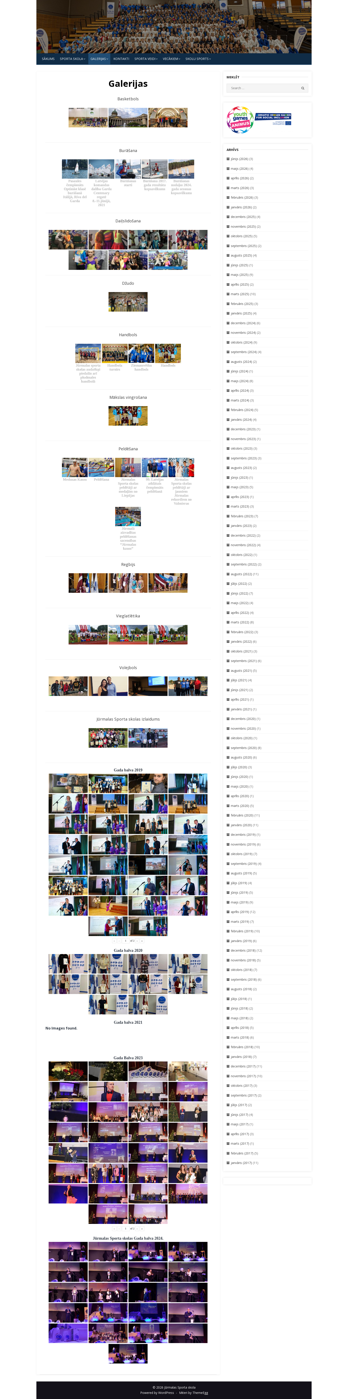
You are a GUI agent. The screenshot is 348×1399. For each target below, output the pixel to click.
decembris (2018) (243, 950)
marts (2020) (240, 806)
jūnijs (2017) (239, 1114)
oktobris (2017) (242, 1085)
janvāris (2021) (241, 709)
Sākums (48, 59)
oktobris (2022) (242, 555)
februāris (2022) (242, 632)
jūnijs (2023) (239, 477)
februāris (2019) (242, 931)
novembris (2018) (243, 960)
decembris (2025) (243, 217)
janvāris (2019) (241, 941)
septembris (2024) (244, 352)
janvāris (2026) (241, 207)
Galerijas (98, 59)
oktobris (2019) (242, 854)
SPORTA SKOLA (71, 59)
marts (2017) (240, 1143)
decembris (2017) (243, 1066)
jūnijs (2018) (239, 1008)
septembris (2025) (244, 246)
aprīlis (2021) (240, 699)
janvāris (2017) (241, 1163)
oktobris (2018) (242, 970)
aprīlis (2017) (240, 1134)
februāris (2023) (242, 516)
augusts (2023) (241, 468)
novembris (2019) (243, 844)
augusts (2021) (241, 670)
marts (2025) (240, 294)
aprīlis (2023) (240, 497)
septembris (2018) (244, 979)
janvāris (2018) (241, 1057)
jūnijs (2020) (239, 777)
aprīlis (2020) (240, 796)
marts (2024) (240, 400)
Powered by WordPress (157, 1393)
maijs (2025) (240, 275)
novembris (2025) (243, 226)
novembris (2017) (243, 1076)
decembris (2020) (243, 719)
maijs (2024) (240, 381)
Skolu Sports (197, 59)
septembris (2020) (244, 748)
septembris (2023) (244, 458)
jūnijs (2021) (239, 690)
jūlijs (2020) (239, 767)
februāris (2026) (242, 197)
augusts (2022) (241, 574)
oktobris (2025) (242, 236)
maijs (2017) (240, 1124)
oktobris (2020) (242, 738)
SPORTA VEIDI (144, 59)
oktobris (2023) (242, 448)
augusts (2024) (241, 362)
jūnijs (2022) (239, 593)
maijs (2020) (240, 786)
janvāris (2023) (241, 526)
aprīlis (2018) (240, 1028)
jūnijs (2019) (239, 892)
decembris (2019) (243, 834)
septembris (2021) (244, 661)
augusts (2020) (241, 757)
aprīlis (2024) (240, 390)
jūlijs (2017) (239, 1105)
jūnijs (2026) (239, 159)
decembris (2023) (243, 429)
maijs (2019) (240, 902)
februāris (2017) (242, 1153)
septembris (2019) (244, 864)
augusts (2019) (241, 873)
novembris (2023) (243, 439)
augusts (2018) (241, 989)
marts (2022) (240, 622)
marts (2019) (240, 921)
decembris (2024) (243, 323)
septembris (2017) (244, 1095)
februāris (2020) (242, 815)
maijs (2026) (240, 168)
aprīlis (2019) (240, 912)
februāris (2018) (242, 1047)
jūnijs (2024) (239, 371)
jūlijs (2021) (239, 680)
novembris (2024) (243, 332)
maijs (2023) (240, 487)
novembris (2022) (243, 545)
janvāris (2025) (241, 313)
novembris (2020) (243, 728)
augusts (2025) (241, 255)
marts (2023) (240, 506)
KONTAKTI (121, 59)
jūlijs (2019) (239, 883)
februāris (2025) (242, 304)
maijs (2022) (240, 603)
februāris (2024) (242, 410)
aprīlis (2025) (240, 284)
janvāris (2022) (241, 641)
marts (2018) (240, 1037)
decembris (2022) (243, 535)
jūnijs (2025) (239, 265)
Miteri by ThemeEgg (193, 1393)
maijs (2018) (240, 1018)
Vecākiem (170, 59)
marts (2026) (240, 188)
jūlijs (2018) (239, 999)
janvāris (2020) (241, 825)
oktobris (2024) (242, 342)
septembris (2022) (244, 564)
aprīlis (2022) (240, 613)
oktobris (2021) (242, 651)
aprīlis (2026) (240, 178)
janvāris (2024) (241, 419)
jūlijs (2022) (239, 583)
